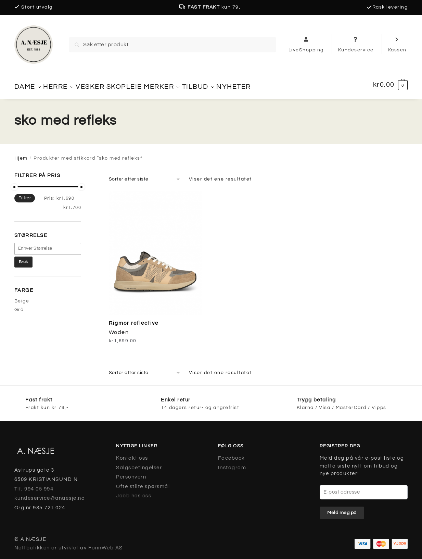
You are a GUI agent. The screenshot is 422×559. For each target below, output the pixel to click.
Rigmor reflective (133, 319)
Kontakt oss (132, 454)
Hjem (21, 154)
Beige (21, 297)
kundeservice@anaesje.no (49, 494)
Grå (19, 305)
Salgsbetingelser (139, 463)
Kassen (397, 44)
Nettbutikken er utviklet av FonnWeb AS (68, 543)
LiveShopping (306, 44)
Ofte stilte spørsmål (143, 482)
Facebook (231, 454)
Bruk (23, 258)
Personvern (131, 472)
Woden (119, 328)
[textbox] (51, 244)
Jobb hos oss (133, 491)
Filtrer (24, 193)
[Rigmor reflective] (155, 249)
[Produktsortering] (145, 175)
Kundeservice (356, 44)
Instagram (232, 463)
